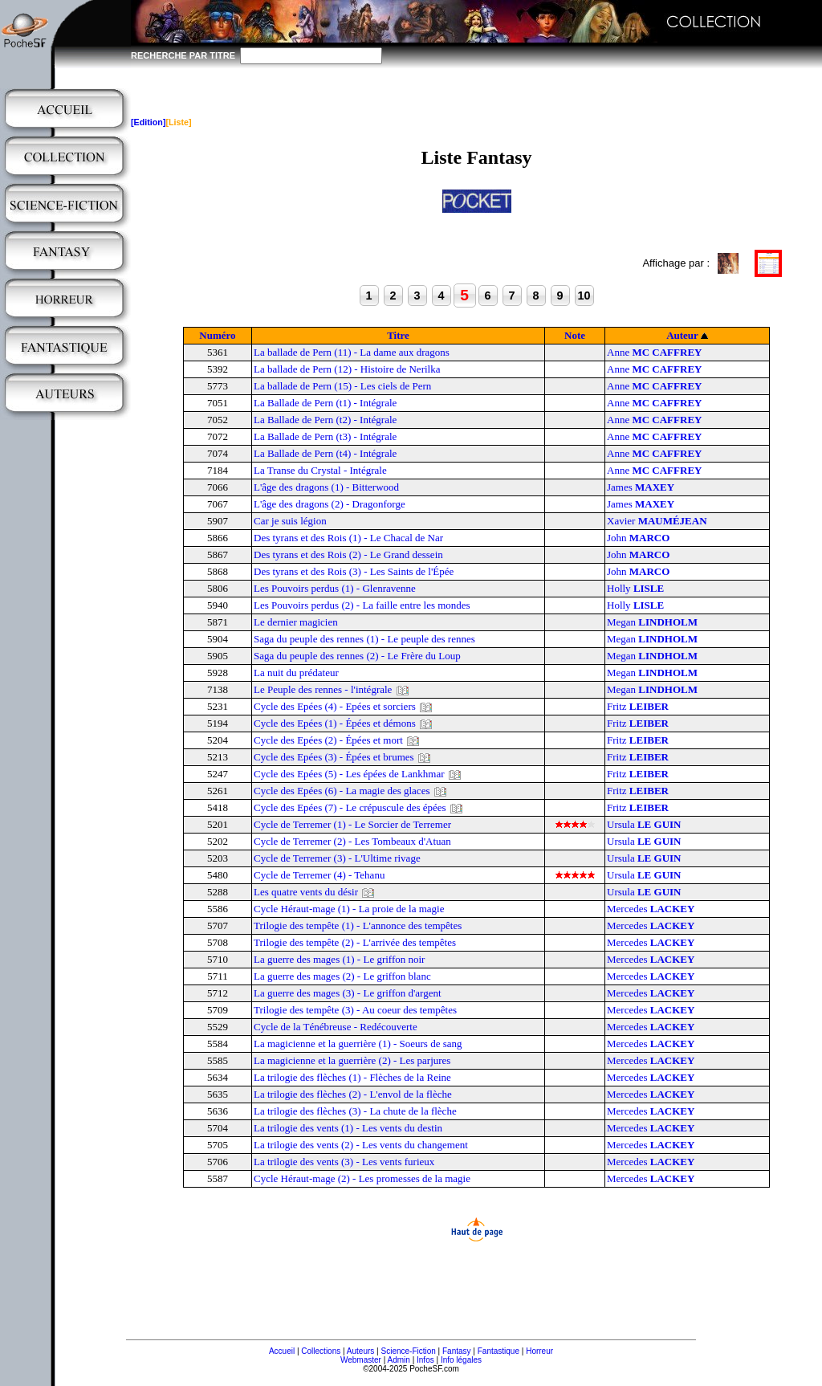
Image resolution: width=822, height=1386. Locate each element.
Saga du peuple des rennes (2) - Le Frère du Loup (357, 656)
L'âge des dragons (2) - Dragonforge (329, 504)
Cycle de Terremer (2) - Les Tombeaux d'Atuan (352, 841)
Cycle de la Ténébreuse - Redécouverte (335, 1027)
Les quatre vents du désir (306, 892)
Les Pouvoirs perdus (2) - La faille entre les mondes (362, 605)
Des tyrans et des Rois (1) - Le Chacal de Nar (348, 538)
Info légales (461, 1359)
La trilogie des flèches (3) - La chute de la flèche (355, 1111)
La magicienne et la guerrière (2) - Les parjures (352, 1060)
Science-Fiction (407, 1351)
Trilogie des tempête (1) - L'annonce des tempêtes (358, 925)
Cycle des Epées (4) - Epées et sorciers (335, 706)
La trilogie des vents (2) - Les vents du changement (361, 1145)
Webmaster (360, 1359)
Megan (652, 622)
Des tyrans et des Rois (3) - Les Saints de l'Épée (354, 571)
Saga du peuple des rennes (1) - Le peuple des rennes (364, 639)
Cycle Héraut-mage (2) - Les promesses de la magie (362, 1178)
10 (583, 295)
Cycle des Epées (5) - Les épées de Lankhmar (349, 774)
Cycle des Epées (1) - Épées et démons (335, 723)
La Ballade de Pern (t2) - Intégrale (325, 420)
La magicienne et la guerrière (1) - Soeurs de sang (358, 1043)
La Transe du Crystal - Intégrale (320, 470)
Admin (399, 1359)
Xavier (657, 521)
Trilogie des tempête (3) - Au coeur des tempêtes (355, 1010)
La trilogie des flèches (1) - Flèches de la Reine (352, 1077)
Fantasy (456, 1351)
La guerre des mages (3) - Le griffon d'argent (348, 993)
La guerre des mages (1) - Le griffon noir (339, 959)
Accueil (282, 1351)
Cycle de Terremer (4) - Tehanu (319, 875)
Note (574, 335)
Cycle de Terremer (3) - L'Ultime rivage (337, 858)
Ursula (644, 824)
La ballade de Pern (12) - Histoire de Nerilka (347, 369)
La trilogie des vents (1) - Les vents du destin (348, 1128)
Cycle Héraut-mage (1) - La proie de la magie (349, 909)
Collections (320, 1351)
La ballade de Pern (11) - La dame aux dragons (352, 352)
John (638, 538)
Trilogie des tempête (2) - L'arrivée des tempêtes (355, 942)
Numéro (217, 335)
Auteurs (360, 1351)
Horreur (539, 1351)
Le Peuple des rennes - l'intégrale (323, 689)
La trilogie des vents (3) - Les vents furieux (344, 1162)
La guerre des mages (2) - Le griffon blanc (342, 976)
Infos (425, 1359)
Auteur (682, 335)
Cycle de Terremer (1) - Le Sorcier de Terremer (352, 824)
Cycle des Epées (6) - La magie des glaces (341, 791)
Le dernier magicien (296, 622)
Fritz (638, 706)
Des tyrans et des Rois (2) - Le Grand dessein (348, 554)
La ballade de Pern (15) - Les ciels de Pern (342, 386)
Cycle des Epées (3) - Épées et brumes (334, 757)
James (640, 487)
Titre (398, 335)
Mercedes (650, 909)
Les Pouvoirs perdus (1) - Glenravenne (335, 588)
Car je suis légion (290, 521)
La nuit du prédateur (296, 673)
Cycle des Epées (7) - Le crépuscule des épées (350, 807)
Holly (635, 588)
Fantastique (498, 1351)
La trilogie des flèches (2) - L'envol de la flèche (353, 1094)
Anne (654, 352)
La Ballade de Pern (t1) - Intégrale (325, 403)
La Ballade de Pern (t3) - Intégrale (325, 436)
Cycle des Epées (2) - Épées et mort (328, 740)
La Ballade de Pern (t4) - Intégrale (325, 453)
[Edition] (148, 122)
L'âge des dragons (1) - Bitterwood (326, 487)
